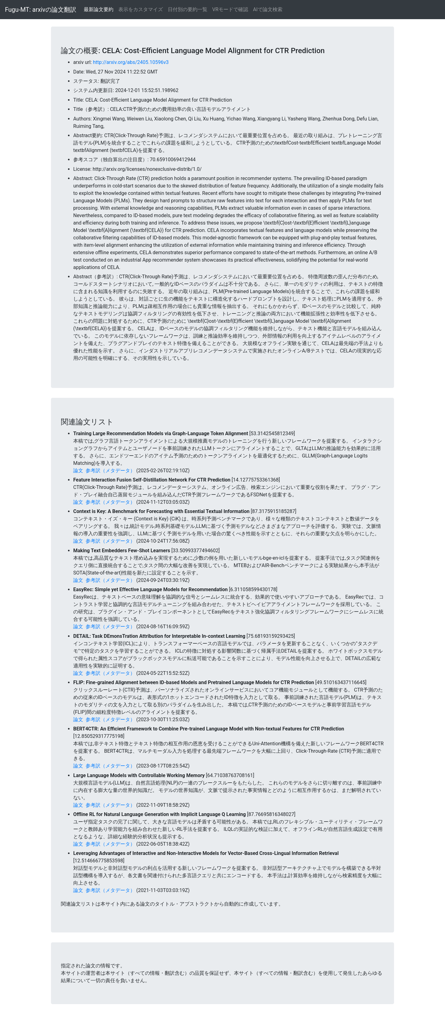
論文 (78, 470)
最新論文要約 (98, 9)
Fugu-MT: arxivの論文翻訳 (40, 9)
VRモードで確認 (230, 9)
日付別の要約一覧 (187, 9)
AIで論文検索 (267, 9)
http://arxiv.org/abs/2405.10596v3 (131, 62)
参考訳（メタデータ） (110, 470)
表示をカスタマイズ (140, 9)
